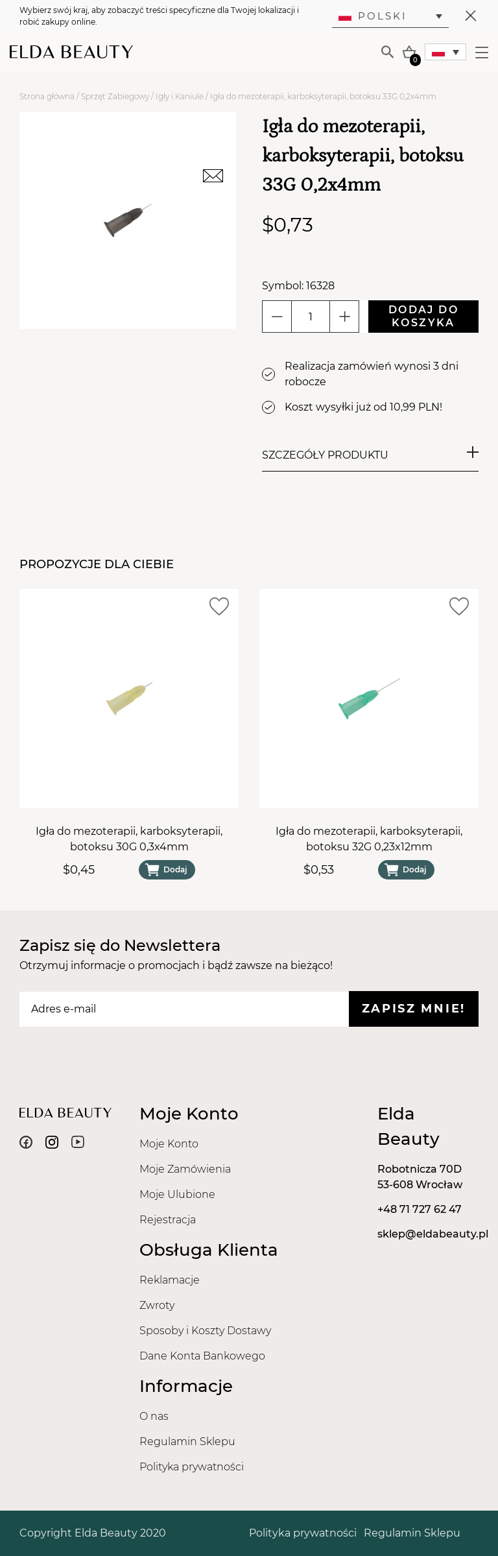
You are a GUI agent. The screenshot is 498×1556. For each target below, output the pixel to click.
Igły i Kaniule (180, 96)
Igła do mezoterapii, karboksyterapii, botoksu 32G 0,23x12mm (369, 839)
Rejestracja (167, 1220)
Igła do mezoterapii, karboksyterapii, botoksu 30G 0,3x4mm (129, 839)
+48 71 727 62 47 (419, 1209)
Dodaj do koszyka (423, 316)
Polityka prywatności (191, 1467)
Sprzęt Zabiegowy (115, 96)
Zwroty (156, 1305)
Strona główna (47, 96)
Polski (372, 16)
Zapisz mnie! (414, 1008)
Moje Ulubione (177, 1194)
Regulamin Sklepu (187, 1441)
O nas (154, 1416)
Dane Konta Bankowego (202, 1356)
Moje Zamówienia (185, 1169)
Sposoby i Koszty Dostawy (205, 1330)
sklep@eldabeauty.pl (432, 1234)
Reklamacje (169, 1280)
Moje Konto (168, 1144)
